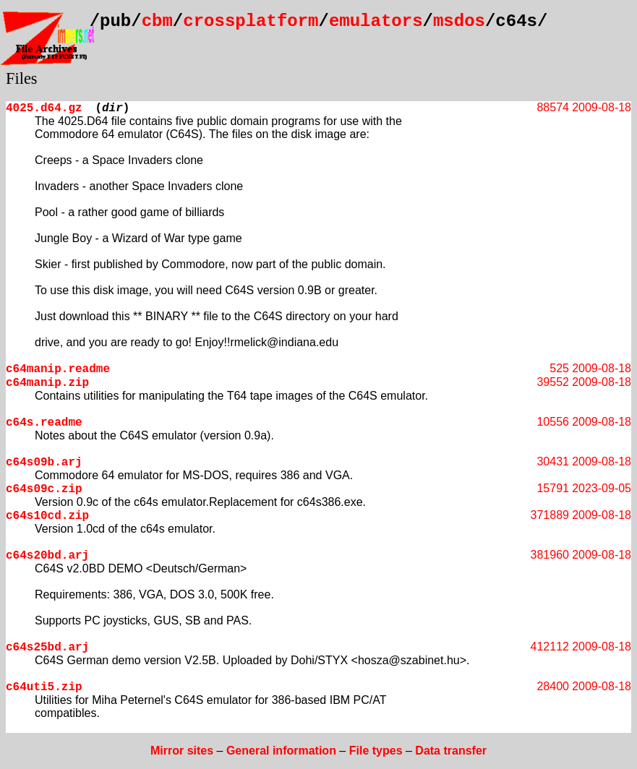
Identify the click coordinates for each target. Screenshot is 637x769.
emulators (376, 21)
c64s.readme (44, 422)
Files (22, 78)
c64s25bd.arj (47, 647)
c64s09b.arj (44, 462)
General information (281, 750)
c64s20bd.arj (47, 555)
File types (376, 750)
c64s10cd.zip (47, 516)
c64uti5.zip (44, 687)
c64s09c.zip (44, 489)
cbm (157, 21)
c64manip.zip (47, 383)
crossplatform (250, 21)
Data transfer (451, 750)
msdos (459, 21)
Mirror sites (181, 750)
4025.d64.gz (44, 108)
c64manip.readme (58, 369)
